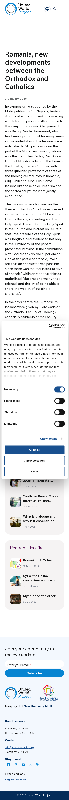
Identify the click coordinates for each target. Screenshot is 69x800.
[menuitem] (9, 779)
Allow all (34, 449)
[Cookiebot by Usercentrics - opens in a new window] (49, 326)
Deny (34, 471)
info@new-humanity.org (19, 747)
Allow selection (34, 460)
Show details (48, 438)
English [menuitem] (9, 779)
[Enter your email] (34, 664)
